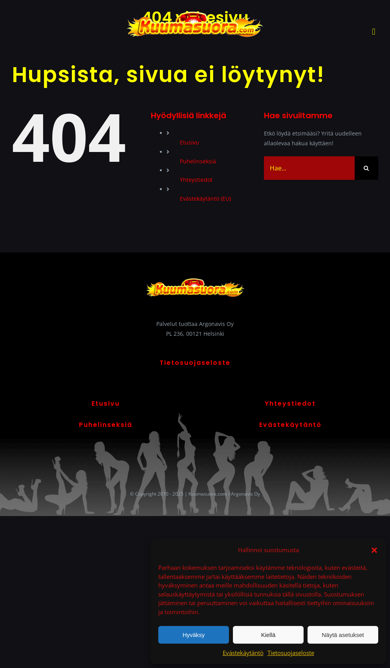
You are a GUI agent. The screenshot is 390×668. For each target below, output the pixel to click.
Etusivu (189, 142)
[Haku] (366, 168)
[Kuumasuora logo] (194, 10)
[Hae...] (309, 168)
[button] (374, 550)
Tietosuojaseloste (290, 653)
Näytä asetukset (343, 634)
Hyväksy (194, 634)
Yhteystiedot (196, 179)
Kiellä (268, 634)
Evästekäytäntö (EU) (205, 198)
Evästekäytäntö (243, 653)
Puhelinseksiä (198, 161)
